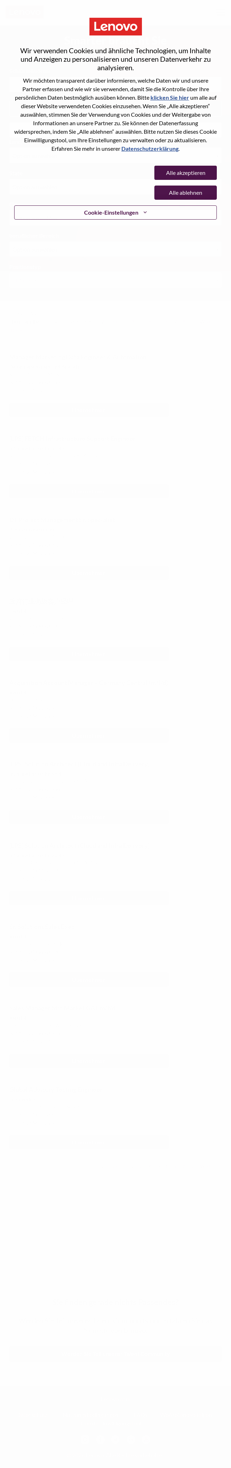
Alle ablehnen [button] (185, 192)
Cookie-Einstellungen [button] (111, 212)
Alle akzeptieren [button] (185, 172)
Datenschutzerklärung (149, 148)
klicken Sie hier (169, 97)
